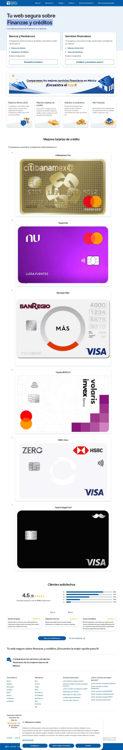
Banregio (9, 689)
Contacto (9, 738)
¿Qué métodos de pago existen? (73, 681)
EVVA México (39, 695)
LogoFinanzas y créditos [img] (7, 746)
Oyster (37, 687)
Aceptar (88, 745)
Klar (36, 707)
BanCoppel (10, 687)
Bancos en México (18, 48)
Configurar (35, 746)
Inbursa (9, 695)
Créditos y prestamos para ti (89, 62)
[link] (14, 721)
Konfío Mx (38, 704)
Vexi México (39, 698)
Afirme (9, 681)
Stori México (39, 692)
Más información (28, 740)
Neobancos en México (20, 52)
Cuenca (37, 684)
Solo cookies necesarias (61, 745)
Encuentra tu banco (33, 62)
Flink (36, 701)
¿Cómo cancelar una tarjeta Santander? (103, 683)
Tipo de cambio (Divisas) (71, 700)
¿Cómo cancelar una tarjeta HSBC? (102, 697)
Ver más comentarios (77, 638)
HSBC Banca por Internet (70, 691)
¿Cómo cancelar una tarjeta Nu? (101, 700)
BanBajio (9, 684)
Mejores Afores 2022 (75, 48)
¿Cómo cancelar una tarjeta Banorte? (102, 694)
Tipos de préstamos (75, 52)
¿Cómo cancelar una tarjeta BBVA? (101, 691)
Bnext (36, 689)
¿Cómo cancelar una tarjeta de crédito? (75, 689)
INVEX (9, 692)
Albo (36, 681)
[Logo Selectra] (12, 3)
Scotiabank (10, 698)
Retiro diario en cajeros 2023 (72, 694)
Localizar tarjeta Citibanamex (72, 697)
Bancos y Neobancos (52, 638)
